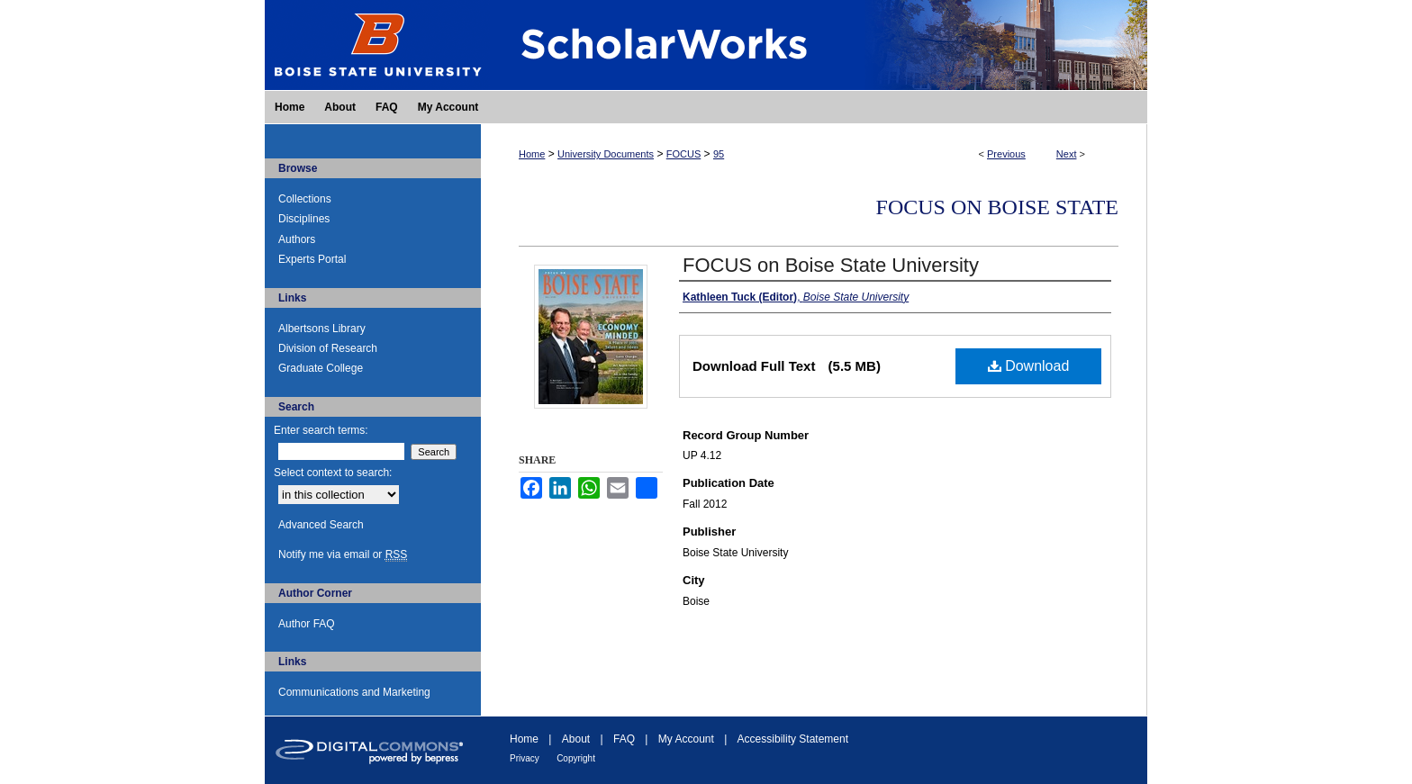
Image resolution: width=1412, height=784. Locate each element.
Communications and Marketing (354, 692)
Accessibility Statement (793, 739)
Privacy (524, 758)
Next (1066, 154)
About (576, 739)
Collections (304, 199)
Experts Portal (312, 259)
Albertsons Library (322, 328)
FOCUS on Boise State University (831, 265)
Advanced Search (321, 524)
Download (1029, 366)
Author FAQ (306, 623)
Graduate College (320, 368)
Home (532, 154)
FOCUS (683, 154)
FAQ (624, 739)
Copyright (576, 758)
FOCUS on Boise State (997, 207)
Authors (296, 239)
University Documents (605, 154)
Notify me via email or (342, 554)
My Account (686, 739)
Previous (1006, 154)
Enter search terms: (321, 430)
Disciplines (304, 218)
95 (718, 154)
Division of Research (327, 348)
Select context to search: (333, 472)
